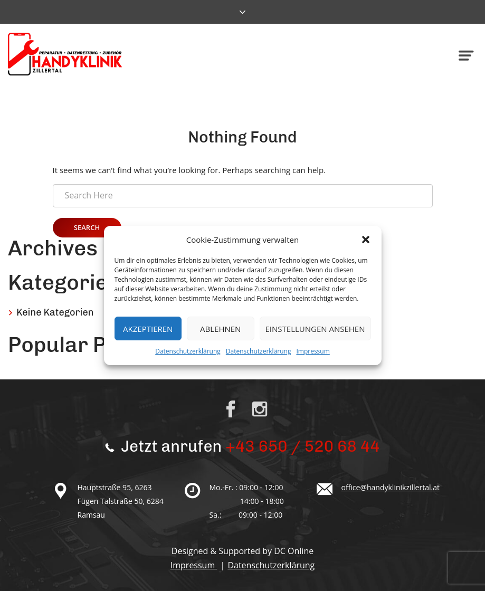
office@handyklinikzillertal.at (390, 487)
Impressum (312, 351)
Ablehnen (220, 328)
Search (87, 227)
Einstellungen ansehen (315, 328)
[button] (365, 239)
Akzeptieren (148, 328)
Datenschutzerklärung (188, 351)
